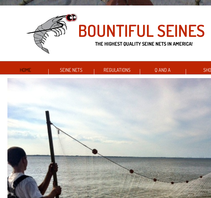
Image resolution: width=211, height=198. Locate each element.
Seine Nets (71, 70)
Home (25, 70)
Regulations (117, 70)
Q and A (163, 70)
